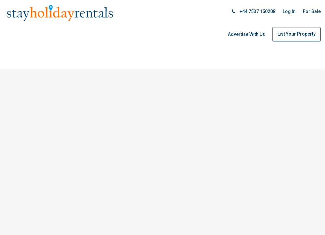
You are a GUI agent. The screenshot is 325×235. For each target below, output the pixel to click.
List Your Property (296, 34)
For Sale (312, 11)
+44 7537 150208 (253, 11)
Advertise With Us (246, 34)
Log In (289, 11)
